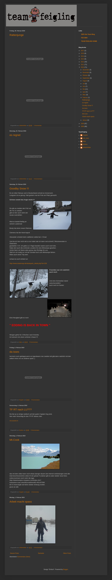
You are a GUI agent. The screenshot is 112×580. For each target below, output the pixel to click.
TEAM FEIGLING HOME (89, 41)
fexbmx (85, 144)
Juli (84, 83)
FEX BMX (84, 38)
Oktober (85, 75)
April (84, 92)
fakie (84, 141)
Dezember (86, 70)
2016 (82, 53)
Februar (85, 97)
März (84, 95)
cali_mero (86, 138)
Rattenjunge (17, 35)
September (86, 78)
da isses (14, 351)
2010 (82, 67)
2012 (82, 62)
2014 (82, 56)
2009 (82, 123)
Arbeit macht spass (21, 501)
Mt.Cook (14, 439)
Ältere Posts (67, 553)
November (86, 72)
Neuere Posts (14, 553)
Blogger (65, 569)
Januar (85, 120)
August (85, 81)
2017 (82, 50)
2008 (82, 126)
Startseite (41, 553)
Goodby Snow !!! (19, 188)
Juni (84, 86)
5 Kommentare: (33, 342)
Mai (84, 89)
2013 (82, 59)
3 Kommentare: (38, 179)
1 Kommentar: (38, 125)
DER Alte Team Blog (88, 34)
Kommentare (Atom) (23, 557)
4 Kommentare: (35, 400)
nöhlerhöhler (87, 147)
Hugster (85, 135)
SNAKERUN (14, 421)
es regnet (15, 135)
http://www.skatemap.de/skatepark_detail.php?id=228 (28, 263)
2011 (82, 64)
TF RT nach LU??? (21, 409)
